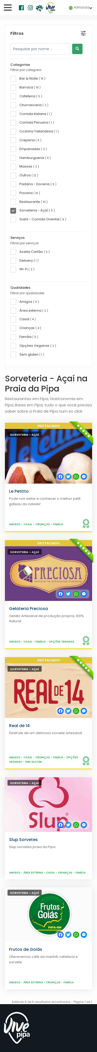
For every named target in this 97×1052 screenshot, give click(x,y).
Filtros (17, 33)
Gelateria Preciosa (28, 300)
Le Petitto (19, 182)
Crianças (43, 215)
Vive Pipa (24, 1011)
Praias (9, 855)
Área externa (34, 564)
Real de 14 (19, 417)
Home (9, 848)
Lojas (8, 929)
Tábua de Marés (18, 883)
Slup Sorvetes (23, 531)
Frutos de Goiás (25, 641)
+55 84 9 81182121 (22, 971)
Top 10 (9, 876)
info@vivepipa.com (25, 978)
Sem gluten (33, 453)
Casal (28, 215)
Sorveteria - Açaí (24, 126)
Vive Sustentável (19, 890)
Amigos (15, 215)
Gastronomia (16, 915)
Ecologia (11, 869)
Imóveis (11, 944)
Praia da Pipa (15, 862)
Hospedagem (16, 908)
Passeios (11, 922)
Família (58, 215)
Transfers (12, 951)
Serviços (11, 936)
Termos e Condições (44, 1016)
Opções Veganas (61, 333)
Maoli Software (45, 1023)
